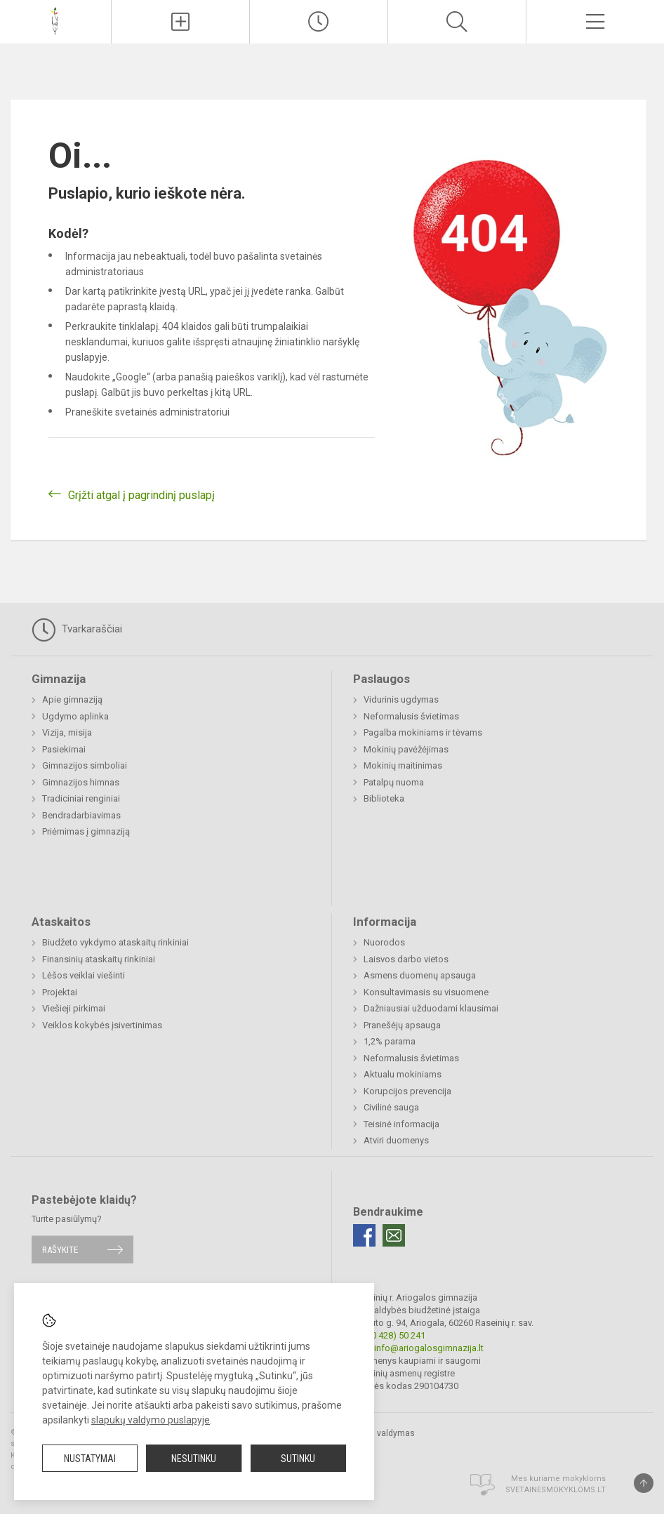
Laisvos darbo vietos (406, 959)
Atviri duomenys (396, 1140)
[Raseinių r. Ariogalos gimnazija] (55, 20)
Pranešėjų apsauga (402, 1025)
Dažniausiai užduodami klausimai (431, 1008)
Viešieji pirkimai (73, 1008)
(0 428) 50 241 (396, 1335)
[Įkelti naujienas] (180, 22)
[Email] (394, 1235)
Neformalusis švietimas (411, 716)
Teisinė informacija (401, 1124)
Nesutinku (193, 1458)
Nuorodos (384, 942)
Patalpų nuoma (394, 782)
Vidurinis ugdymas (401, 699)
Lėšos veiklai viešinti (83, 975)
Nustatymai (90, 1458)
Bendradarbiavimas (81, 815)
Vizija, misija (67, 732)
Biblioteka (384, 798)
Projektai (59, 992)
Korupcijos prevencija (407, 1091)
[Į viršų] (643, 1483)
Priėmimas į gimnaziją (86, 831)
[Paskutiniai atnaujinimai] (318, 22)
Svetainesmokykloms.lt (555, 1489)
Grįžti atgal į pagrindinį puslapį (141, 495)
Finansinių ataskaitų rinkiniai (98, 959)
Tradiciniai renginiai (81, 798)
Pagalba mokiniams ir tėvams (423, 732)
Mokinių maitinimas (403, 765)
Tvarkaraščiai (77, 630)
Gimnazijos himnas (80, 782)
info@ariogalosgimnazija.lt (429, 1348)
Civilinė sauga (391, 1107)
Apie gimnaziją (72, 699)
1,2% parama (390, 1041)
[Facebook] (364, 1235)
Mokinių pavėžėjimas (406, 749)
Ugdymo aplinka (75, 716)
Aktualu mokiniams (402, 1074)
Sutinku (298, 1458)
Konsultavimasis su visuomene (426, 992)
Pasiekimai (64, 749)
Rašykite (60, 1249)
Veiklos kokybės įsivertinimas (102, 1025)
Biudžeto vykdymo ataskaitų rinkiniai (115, 942)
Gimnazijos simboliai (84, 765)
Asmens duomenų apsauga (420, 975)
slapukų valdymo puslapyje (150, 1420)
